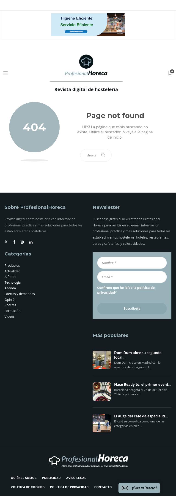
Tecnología (13, 284)
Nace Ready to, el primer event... (142, 385)
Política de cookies (27, 488)
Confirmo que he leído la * (125, 291)
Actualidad (12, 272)
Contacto (103, 488)
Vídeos (9, 318)
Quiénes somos (23, 479)
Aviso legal (76, 479)
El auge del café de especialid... (141, 417)
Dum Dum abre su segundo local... (138, 356)
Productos (12, 267)
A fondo (10, 278)
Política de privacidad (69, 488)
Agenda (10, 289)
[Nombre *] (132, 264)
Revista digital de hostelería (86, 89)
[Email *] (132, 278)
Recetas (10, 306)
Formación (12, 312)
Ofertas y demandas (20, 295)
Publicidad (51, 479)
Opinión (10, 301)
